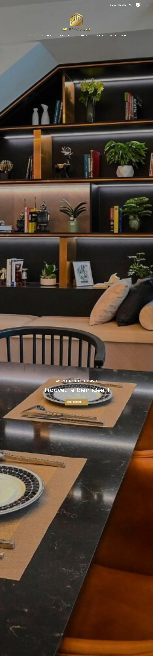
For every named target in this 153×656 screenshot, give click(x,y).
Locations (64, 35)
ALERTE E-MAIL (118, 35)
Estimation (99, 35)
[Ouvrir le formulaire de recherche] (76, 402)
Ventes (46, 35)
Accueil (33, 35)
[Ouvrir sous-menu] (53, 35)
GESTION (82, 35)
